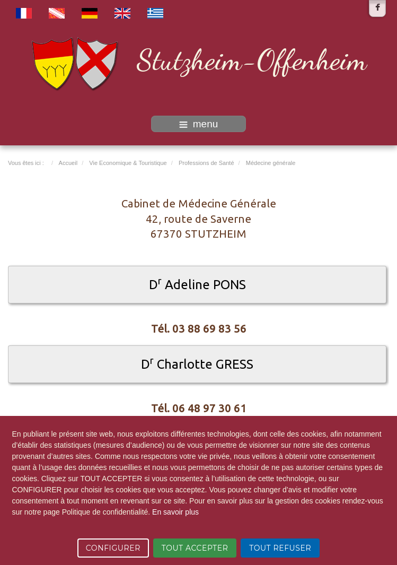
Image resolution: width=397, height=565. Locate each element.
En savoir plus (175, 512)
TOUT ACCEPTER (195, 548)
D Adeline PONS (197, 284)
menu (198, 123)
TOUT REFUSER (280, 548)
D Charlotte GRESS (197, 364)
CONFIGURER (113, 548)
